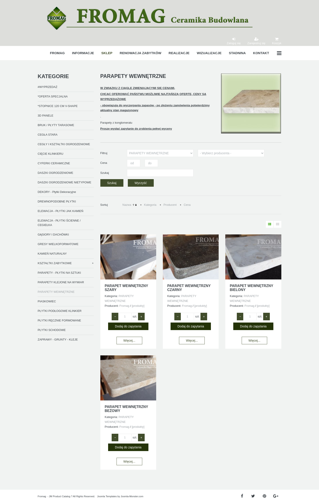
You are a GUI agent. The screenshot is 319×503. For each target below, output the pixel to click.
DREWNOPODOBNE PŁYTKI (57, 201)
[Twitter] (253, 496)
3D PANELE (45, 115)
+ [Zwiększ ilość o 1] (141, 316)
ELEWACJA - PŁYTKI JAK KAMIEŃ (60, 211)
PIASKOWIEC (47, 301)
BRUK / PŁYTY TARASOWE (56, 125)
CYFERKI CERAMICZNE (54, 163)
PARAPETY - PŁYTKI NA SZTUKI (59, 272)
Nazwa (127, 204)
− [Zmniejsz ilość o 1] (115, 316)
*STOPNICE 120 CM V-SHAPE (58, 106)
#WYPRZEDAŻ (47, 87)
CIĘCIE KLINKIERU (50, 153)
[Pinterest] (264, 496)
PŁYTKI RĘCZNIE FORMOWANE (59, 320)
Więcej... (129, 340)
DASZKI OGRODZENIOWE (55, 172)
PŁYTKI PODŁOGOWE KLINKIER (60, 311)
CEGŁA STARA (47, 134)
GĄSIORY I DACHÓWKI (53, 234)
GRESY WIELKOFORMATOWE (58, 244)
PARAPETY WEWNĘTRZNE (56, 291)
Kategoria (150, 204)
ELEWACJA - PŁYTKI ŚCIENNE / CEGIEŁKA (59, 223)
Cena (187, 204)
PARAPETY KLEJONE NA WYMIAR (61, 282)
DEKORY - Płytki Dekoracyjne (57, 192)
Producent (170, 204)
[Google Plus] (275, 496)
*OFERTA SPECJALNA (53, 96)
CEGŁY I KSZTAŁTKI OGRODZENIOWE (64, 144)
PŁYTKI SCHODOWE (52, 330)
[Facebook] (241, 496)
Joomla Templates (107, 496)
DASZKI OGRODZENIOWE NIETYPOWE (64, 182)
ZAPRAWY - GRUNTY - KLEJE (58, 339)
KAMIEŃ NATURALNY (52, 253)
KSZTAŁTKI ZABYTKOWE (55, 263)
